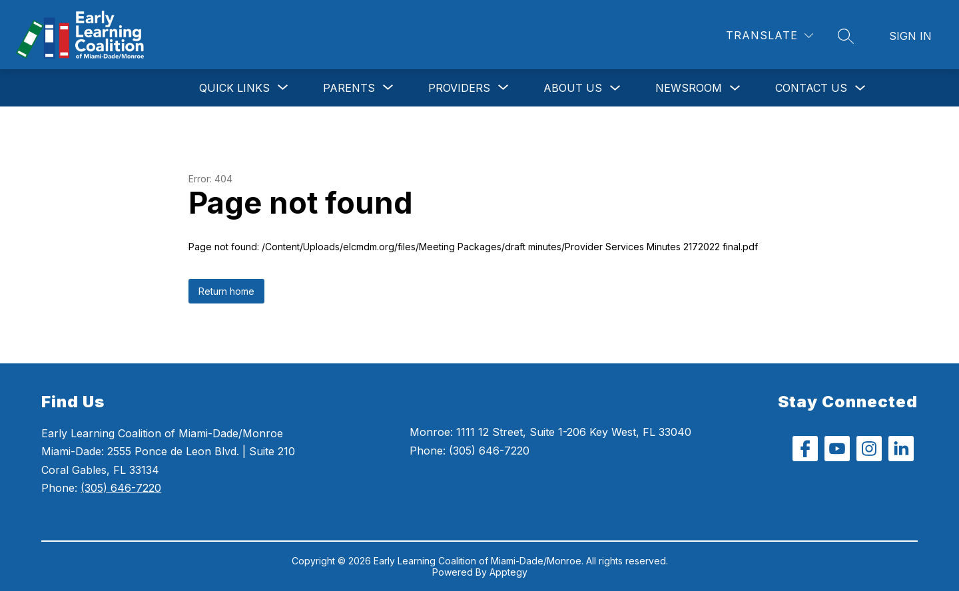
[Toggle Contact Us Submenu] (860, 88)
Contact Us (811, 88)
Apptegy (508, 572)
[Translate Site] (769, 35)
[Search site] (846, 36)
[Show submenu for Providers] (459, 88)
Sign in (910, 36)
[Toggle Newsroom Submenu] (735, 88)
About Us (572, 88)
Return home (226, 291)
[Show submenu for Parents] (349, 88)
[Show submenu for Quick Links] (234, 88)
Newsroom (688, 88)
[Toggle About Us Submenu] (615, 88)
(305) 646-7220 (121, 487)
